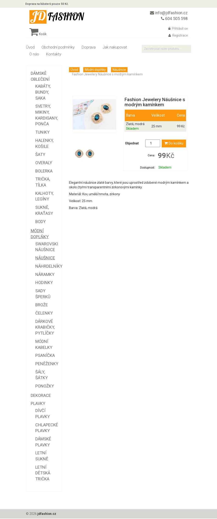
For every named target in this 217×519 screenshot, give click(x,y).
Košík (38, 35)
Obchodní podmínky (58, 48)
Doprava (88, 48)
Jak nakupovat (115, 48)
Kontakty (53, 54)
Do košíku (173, 144)
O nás (34, 54)
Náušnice (119, 70)
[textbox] (166, 50)
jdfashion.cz (46, 514)
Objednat (132, 144)
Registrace (178, 36)
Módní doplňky (95, 70)
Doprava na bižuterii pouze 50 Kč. (48, 4)
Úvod (30, 48)
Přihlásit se (178, 29)
